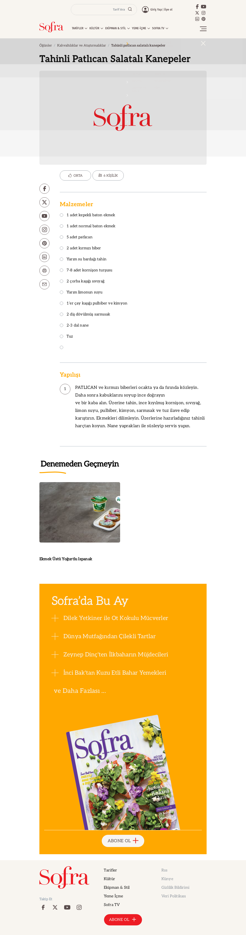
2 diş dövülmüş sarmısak (85, 315)
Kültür (109, 879)
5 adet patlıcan (76, 237)
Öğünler (45, 45)
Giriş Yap (156, 9)
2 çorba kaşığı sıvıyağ (82, 282)
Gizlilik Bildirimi (175, 887)
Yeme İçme (113, 896)
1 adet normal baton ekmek (88, 226)
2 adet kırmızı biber (80, 248)
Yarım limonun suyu (81, 293)
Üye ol (168, 9)
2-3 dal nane (74, 326)
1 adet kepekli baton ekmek (87, 215)
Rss (164, 870)
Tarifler (110, 870)
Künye (167, 879)
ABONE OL (123, 840)
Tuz (66, 337)
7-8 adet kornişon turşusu (86, 271)
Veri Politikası (173, 896)
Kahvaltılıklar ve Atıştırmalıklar (81, 45)
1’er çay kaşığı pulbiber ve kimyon (93, 304)
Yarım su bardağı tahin (83, 259)
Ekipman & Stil (116, 887)
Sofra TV (112, 905)
